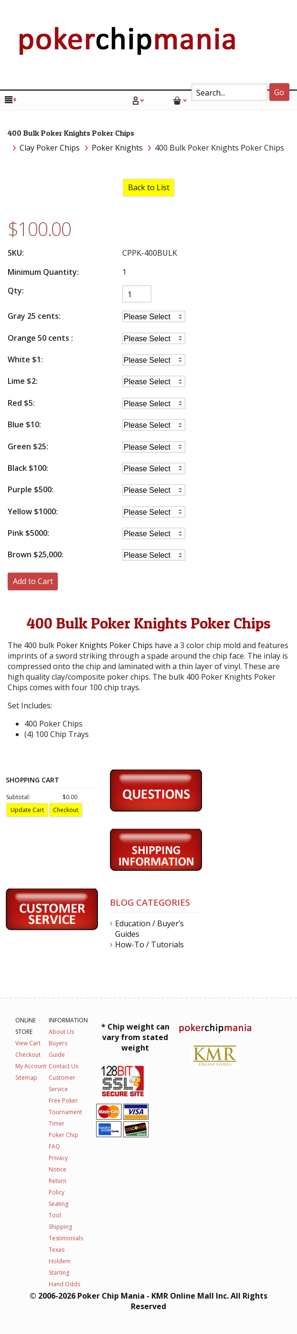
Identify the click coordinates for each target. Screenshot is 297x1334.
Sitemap (26, 1078)
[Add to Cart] (33, 581)
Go (279, 92)
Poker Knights (117, 147)
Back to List (149, 187)
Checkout (28, 1055)
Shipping (60, 1227)
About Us (61, 1032)
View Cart (28, 1043)
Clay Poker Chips (50, 147)
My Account (30, 1066)
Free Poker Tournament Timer (65, 1112)
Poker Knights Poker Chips (104, 645)
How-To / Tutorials (149, 944)
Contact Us (63, 1066)
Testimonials (66, 1238)
